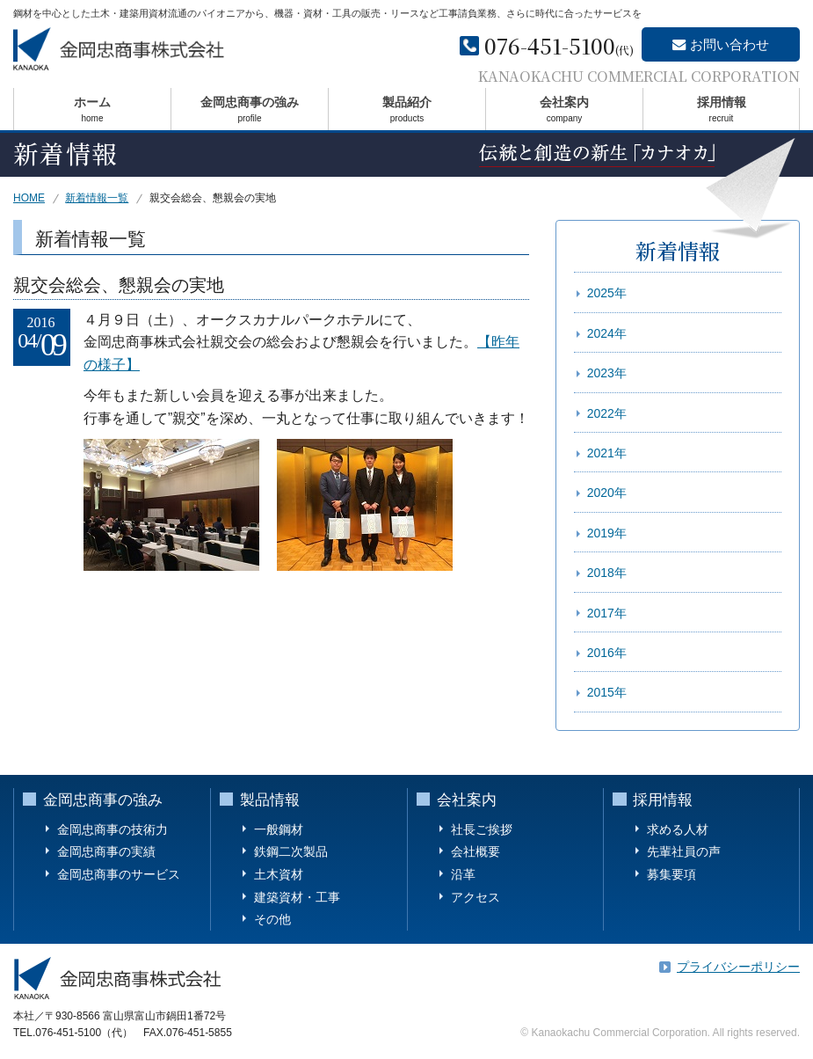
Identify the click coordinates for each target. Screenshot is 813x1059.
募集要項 (671, 874)
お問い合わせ (730, 45)
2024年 (607, 333)
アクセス (475, 897)
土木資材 (278, 874)
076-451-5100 (549, 46)
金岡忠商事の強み (249, 112)
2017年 (607, 613)
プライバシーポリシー (738, 967)
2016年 (607, 653)
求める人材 (677, 829)
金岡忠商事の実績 (106, 851)
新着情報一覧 (96, 198)
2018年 (607, 573)
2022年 (607, 413)
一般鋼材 (278, 829)
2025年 (607, 293)
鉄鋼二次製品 (291, 851)
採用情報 (721, 112)
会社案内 (564, 112)
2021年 (607, 453)
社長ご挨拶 (481, 829)
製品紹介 (407, 112)
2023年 (607, 373)
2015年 (607, 692)
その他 (272, 919)
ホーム (92, 112)
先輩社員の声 (684, 851)
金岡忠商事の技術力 (112, 829)
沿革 (463, 874)
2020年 (607, 493)
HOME (29, 198)
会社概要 (475, 851)
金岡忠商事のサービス (118, 874)
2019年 (607, 533)
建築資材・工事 (297, 897)
